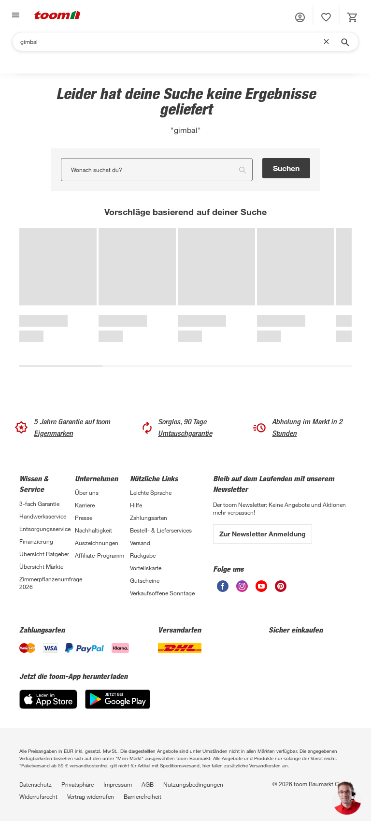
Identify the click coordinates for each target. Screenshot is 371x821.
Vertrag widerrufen (90, 796)
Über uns (87, 492)
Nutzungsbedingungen (193, 784)
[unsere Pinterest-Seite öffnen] (280, 586)
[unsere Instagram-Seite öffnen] (242, 586)
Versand (140, 543)
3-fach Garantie (39, 503)
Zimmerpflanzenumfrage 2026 (47, 583)
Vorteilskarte (145, 568)
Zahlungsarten (148, 517)
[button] (300, 17)
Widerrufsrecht (38, 796)
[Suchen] (171, 41)
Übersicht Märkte (41, 566)
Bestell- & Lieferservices (161, 530)
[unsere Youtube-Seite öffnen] (261, 586)
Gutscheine (144, 580)
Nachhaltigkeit (93, 530)
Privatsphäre (77, 784)
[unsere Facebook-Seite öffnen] (222, 586)
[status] (326, 17)
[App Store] (48, 699)
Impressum (117, 784)
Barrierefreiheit (142, 796)
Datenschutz (35, 784)
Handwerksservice (42, 516)
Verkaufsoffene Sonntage (162, 593)
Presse (83, 517)
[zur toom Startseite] (57, 15)
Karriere (85, 505)
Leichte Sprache (150, 492)
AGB (148, 784)
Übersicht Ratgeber (44, 554)
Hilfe (136, 505)
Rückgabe (143, 555)
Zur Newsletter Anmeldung (262, 534)
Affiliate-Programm (99, 555)
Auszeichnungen (96, 543)
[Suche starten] (344, 41)
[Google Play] (117, 699)
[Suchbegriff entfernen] (328, 41)
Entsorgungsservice (45, 529)
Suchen (286, 168)
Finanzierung (36, 541)
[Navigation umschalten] (14, 15)
